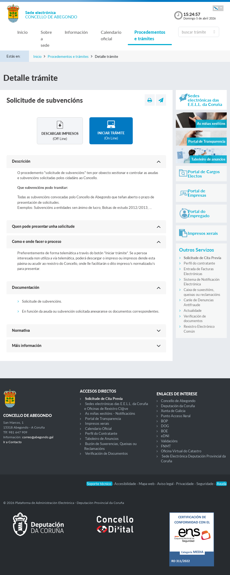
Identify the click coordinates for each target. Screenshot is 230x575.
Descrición (21, 161)
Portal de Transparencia (103, 418)
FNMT (166, 446)
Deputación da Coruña (178, 406)
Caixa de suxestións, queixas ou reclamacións (202, 292)
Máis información (26, 345)
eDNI (165, 436)
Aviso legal (165, 484)
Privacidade (185, 484)
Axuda (221, 484)
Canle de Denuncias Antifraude (199, 302)
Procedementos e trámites (149, 35)
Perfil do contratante (199, 263)
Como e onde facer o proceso (36, 241)
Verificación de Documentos (106, 453)
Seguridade (205, 484)
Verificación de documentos (195, 318)
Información (76, 32)
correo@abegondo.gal (37, 437)
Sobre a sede (46, 38)
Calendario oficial (111, 35)
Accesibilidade (125, 484)
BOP (164, 421)
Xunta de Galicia (173, 411)
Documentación (25, 287)
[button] (218, 8)
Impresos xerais (97, 423)
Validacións (169, 441)
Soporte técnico (99, 484)
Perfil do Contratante (101, 433)
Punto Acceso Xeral (175, 416)
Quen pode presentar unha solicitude (43, 226)
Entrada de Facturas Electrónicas (199, 271)
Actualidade (193, 310)
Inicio (22, 32)
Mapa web (147, 484)
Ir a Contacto (12, 442)
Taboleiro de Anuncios (102, 438)
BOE (164, 431)
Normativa (21, 330)
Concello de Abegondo (178, 401)
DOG (165, 426)
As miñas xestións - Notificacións (110, 413)
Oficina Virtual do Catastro (181, 451)
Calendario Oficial (98, 428)
